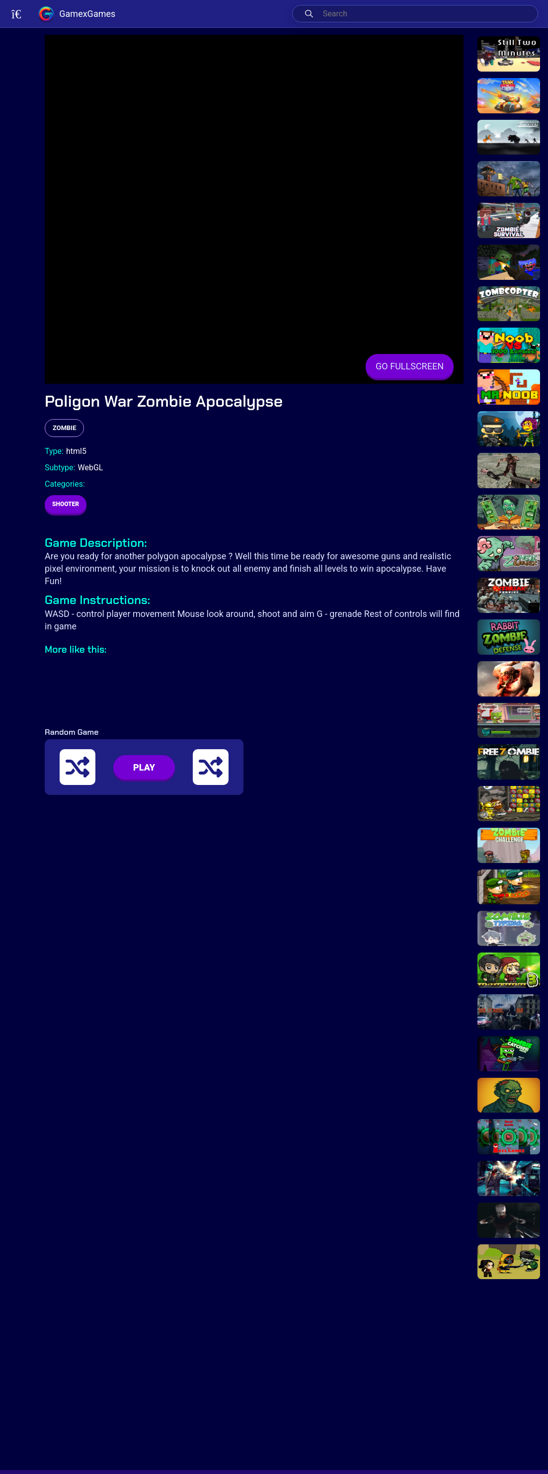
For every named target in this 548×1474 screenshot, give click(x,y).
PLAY (144, 767)
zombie (64, 428)
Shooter (65, 504)
